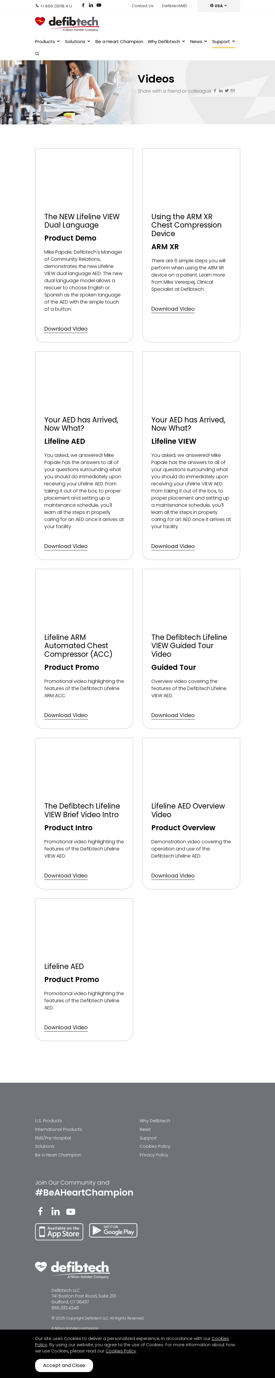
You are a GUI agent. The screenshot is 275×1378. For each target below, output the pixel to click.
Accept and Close (64, 1365)
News (199, 41)
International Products (58, 1129)
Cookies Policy (155, 1146)
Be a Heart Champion (119, 41)
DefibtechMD (174, 6)
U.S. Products (48, 1121)
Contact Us (142, 6)
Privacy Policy (154, 1155)
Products (48, 41)
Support (224, 41)
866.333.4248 (65, 1308)
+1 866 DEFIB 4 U (53, 6)
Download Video (66, 328)
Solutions (78, 41)
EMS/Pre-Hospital (53, 1138)
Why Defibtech (167, 41)
